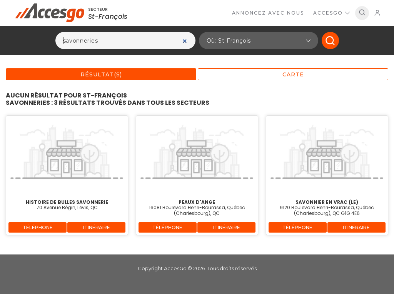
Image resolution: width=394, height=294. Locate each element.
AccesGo (331, 13)
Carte (293, 74)
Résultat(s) (101, 74)
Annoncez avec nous (268, 13)
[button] (258, 40)
